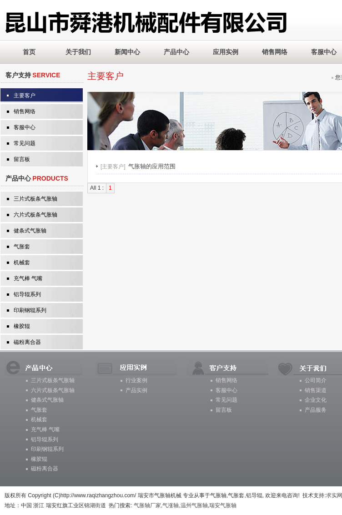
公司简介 (316, 380)
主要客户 (24, 95)
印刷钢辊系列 (30, 310)
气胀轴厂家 (147, 505)
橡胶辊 (22, 326)
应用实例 (225, 52)
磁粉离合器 (27, 342)
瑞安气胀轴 (222, 505)
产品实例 (136, 390)
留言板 (22, 159)
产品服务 (316, 410)
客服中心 (24, 127)
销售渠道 (316, 390)
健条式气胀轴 (30, 230)
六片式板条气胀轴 (35, 215)
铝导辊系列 (27, 294)
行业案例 (136, 380)
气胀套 (22, 246)
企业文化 (316, 400)
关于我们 (78, 52)
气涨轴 (170, 505)
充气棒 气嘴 (28, 278)
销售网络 (274, 52)
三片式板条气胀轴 (35, 199)
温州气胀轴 (194, 505)
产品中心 (176, 52)
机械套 (22, 262)
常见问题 (24, 143)
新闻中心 (127, 52)
